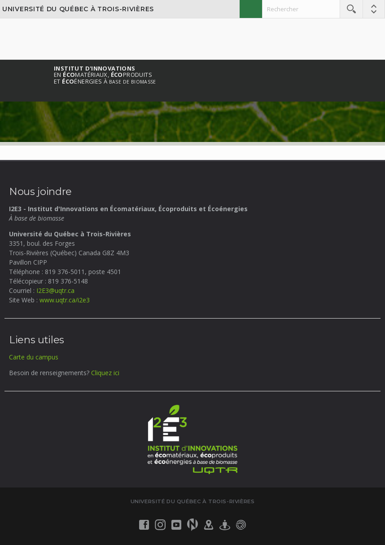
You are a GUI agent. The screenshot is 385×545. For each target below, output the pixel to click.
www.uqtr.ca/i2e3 (64, 300)
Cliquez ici (105, 372)
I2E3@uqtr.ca (55, 290)
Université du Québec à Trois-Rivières (78, 9)
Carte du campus (33, 357)
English (251, 9)
